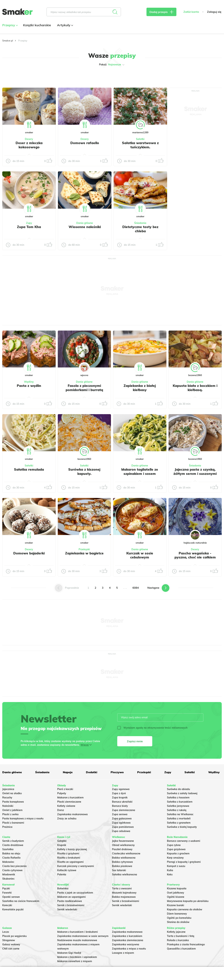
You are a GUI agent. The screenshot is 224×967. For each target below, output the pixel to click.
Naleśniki (7, 805)
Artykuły (64, 25)
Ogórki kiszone (175, 896)
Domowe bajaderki (29, 553)
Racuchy (7, 797)
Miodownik (8, 874)
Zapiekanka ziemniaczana (127, 940)
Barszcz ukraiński (122, 801)
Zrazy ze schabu (66, 818)
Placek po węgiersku (14, 936)
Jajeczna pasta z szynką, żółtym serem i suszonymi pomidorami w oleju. (195, 473)
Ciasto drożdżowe (12, 845)
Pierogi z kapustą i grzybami (184, 861)
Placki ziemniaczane (69, 801)
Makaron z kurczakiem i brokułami (77, 931)
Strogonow (8, 940)
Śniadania (140, 223)
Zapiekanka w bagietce (84, 553)
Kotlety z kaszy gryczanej (72, 849)
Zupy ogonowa (121, 789)
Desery (29, 139)
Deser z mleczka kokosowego (29, 145)
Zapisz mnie (135, 741)
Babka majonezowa (124, 896)
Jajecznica (8, 789)
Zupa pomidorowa (123, 826)
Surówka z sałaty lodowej (182, 793)
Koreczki (7, 905)
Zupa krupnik (120, 797)
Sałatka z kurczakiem (179, 801)
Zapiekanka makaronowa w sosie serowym (82, 936)
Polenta (61, 874)
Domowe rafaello (84, 143)
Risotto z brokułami (68, 857)
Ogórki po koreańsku (179, 917)
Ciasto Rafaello (11, 857)
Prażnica (7, 826)
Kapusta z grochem (178, 853)
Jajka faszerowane (123, 840)
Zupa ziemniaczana (123, 810)
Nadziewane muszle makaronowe (77, 940)
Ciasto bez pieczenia (14, 866)
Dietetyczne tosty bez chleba (140, 229)
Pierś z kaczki (65, 789)
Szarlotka (7, 849)
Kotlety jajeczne (176, 931)
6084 (135, 587)
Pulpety (61, 793)
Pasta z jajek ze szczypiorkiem (75, 892)
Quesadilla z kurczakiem (181, 948)
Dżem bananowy (177, 913)
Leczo (5, 931)
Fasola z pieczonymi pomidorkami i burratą (84, 388)
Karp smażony (175, 857)
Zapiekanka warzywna (125, 944)
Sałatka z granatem (179, 822)
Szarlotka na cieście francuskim (20, 901)
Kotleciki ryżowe (66, 870)
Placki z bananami (13, 822)
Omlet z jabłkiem (12, 810)
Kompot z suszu (176, 866)
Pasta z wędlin (29, 386)
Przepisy (9, 25)
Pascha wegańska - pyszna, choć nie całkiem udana (195, 557)
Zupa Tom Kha (29, 227)
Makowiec (8, 861)
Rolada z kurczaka (178, 940)
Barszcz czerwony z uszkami (183, 840)
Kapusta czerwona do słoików (184, 909)
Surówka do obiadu (178, 789)
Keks (170, 874)
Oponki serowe (11, 896)
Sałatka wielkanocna (124, 874)
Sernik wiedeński (67, 909)
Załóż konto (191, 11)
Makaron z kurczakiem (70, 797)
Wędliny (29, 381)
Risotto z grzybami (68, 853)
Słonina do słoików (178, 922)
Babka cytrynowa (122, 861)
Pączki (6, 888)
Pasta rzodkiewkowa (69, 901)
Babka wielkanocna (123, 857)
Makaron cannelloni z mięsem (74, 961)
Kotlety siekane (66, 805)
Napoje (68, 772)
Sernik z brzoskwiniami (70, 905)
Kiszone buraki (175, 905)
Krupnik (61, 845)
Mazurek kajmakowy (124, 892)
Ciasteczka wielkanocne (126, 853)
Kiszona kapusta (176, 888)
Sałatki (140, 139)
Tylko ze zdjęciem (21, 75)
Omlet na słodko (12, 793)
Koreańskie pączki (13, 909)
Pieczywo (117, 772)
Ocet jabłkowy (175, 892)
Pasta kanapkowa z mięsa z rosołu (22, 818)
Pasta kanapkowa (13, 801)
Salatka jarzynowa (178, 805)
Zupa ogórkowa (121, 822)
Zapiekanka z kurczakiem (127, 936)
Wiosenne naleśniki (85, 227)
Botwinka (62, 888)
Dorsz (60, 810)
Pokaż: (112, 64)
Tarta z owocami (122, 888)
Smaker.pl (7, 40)
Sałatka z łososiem (178, 797)
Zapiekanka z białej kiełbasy (140, 388)
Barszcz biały (120, 805)
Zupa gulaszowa (122, 818)
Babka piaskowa (122, 866)
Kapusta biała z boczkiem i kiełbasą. (195, 388)
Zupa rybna (174, 845)
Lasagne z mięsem (123, 952)
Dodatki (91, 772)
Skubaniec (8, 878)
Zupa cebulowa (121, 831)
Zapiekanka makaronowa (72, 814)
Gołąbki (61, 840)
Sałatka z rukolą (176, 810)
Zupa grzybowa (176, 849)
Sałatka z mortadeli (179, 818)
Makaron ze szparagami (71, 896)
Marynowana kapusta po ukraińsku (187, 901)
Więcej (84, 744)
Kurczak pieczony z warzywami (75, 866)
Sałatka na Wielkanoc (180, 814)
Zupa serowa (119, 814)
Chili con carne (10, 948)
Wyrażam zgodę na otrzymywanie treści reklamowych (152, 727)
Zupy (29, 223)
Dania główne (84, 223)
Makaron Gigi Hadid (69, 952)
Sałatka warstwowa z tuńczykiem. (140, 145)
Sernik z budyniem (13, 840)
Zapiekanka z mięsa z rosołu (129, 948)
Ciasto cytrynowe (12, 870)
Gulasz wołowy (11, 944)
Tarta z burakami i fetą (180, 936)
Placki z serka (10, 814)
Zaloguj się (214, 11)
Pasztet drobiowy (122, 849)
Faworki (7, 892)
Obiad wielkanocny (123, 845)
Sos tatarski (119, 870)
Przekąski (84, 549)
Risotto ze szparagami (70, 861)
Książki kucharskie (37, 25)
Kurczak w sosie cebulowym (139, 555)
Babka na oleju (11, 853)
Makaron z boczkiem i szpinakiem (77, 957)
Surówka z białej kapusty (182, 826)
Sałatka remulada (29, 469)
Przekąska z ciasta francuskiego (186, 944)
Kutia (170, 870)
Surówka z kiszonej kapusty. (84, 471)
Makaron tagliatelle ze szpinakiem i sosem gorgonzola (139, 473)
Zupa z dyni (119, 793)
